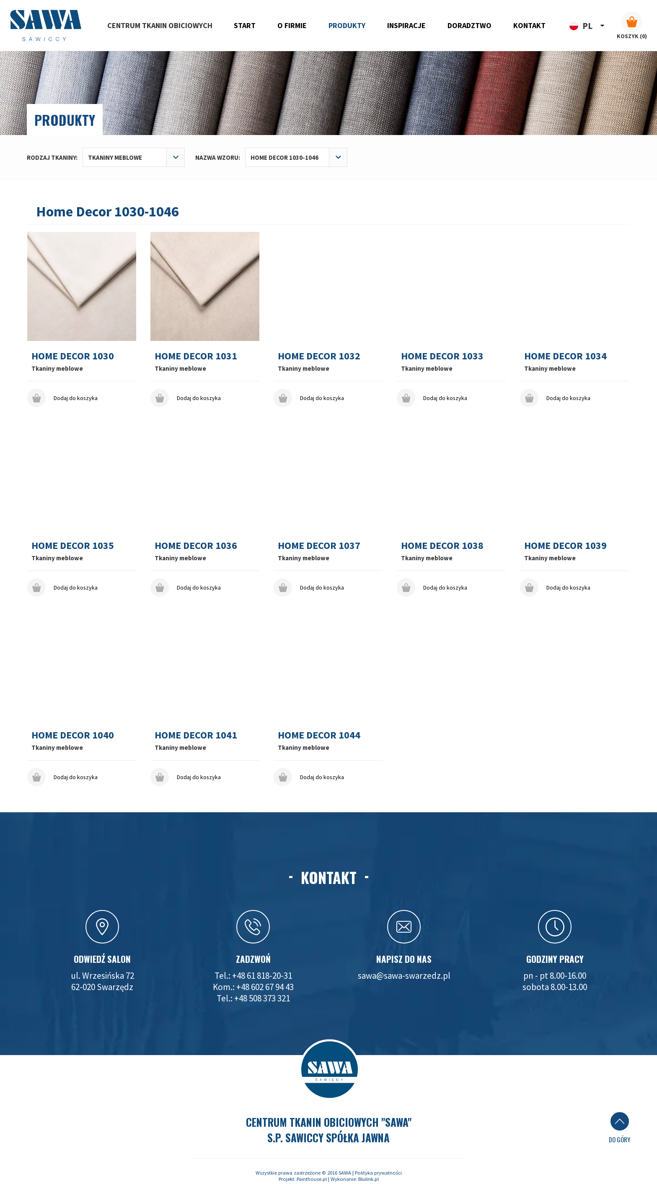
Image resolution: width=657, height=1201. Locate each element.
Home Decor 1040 (72, 734)
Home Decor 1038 (442, 545)
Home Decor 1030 (72, 355)
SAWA (345, 1173)
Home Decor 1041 (196, 734)
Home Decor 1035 (72, 545)
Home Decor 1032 (319, 355)
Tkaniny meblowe (57, 368)
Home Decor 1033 (442, 355)
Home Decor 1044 (319, 734)
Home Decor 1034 (565, 355)
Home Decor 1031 (196, 355)
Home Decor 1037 (319, 545)
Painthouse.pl (312, 1179)
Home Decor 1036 (196, 545)
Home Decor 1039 (565, 545)
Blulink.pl (368, 1179)
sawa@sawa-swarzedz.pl (404, 975)
